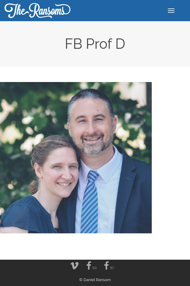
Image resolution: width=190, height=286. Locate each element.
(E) (109, 266)
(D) (91, 266)
